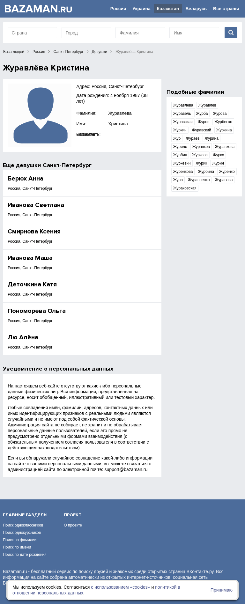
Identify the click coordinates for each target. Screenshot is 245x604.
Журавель (182, 113)
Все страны (226, 8)
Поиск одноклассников (23, 525)
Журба (202, 113)
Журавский (201, 130)
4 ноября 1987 (125, 95)
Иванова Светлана (36, 205)
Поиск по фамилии (19, 540)
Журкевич (182, 163)
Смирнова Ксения (34, 231)
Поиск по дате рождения (25, 554)
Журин (218, 163)
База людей (13, 51)
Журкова (199, 155)
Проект (72, 515)
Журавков (201, 146)
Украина (141, 8)
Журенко (227, 171)
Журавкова (225, 146)
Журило (180, 146)
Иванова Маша (30, 258)
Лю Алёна (23, 337)
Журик (201, 163)
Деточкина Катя (32, 284)
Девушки (100, 51)
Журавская (183, 122)
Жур (177, 138)
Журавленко (199, 180)
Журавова (224, 180)
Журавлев (207, 105)
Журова (219, 113)
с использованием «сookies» (120, 587)
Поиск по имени (17, 547)
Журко (218, 155)
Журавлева (119, 113)
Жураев (192, 138)
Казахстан (168, 8)
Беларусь (196, 8)
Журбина (206, 171)
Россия (118, 8)
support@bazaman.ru (125, 469)
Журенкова (183, 171)
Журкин (180, 130)
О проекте (73, 525)
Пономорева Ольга (37, 311)
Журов (204, 122)
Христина (118, 123)
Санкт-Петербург (68, 51)
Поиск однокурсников (22, 532)
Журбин (180, 155)
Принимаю (222, 590)
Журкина (224, 130)
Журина (211, 138)
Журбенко (223, 122)
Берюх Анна (25, 178)
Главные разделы (25, 515)
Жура (178, 180)
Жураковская (185, 188)
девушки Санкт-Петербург (54, 165)
